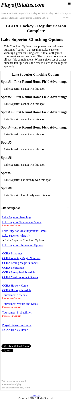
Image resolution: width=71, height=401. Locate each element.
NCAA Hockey (14, 13)
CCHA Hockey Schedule (16, 290)
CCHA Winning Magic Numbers (21, 258)
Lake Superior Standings (16, 217)
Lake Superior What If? (16, 235)
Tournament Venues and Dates (20, 303)
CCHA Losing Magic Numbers (20, 262)
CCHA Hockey (29, 13)
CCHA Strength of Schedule (18, 272)
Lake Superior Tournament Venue (22, 222)
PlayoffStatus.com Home (16, 325)
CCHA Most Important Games (20, 277)
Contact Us (35, 395)
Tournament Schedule (15, 295)
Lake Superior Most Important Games (24, 230)
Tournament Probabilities (17, 312)
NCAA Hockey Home (15, 329)
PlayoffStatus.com (23, 4)
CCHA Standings (45, 13)
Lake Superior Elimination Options (22, 245)
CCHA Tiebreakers (13, 267)
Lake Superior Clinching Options (33, 18)
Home (3, 13)
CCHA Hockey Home (15, 285)
